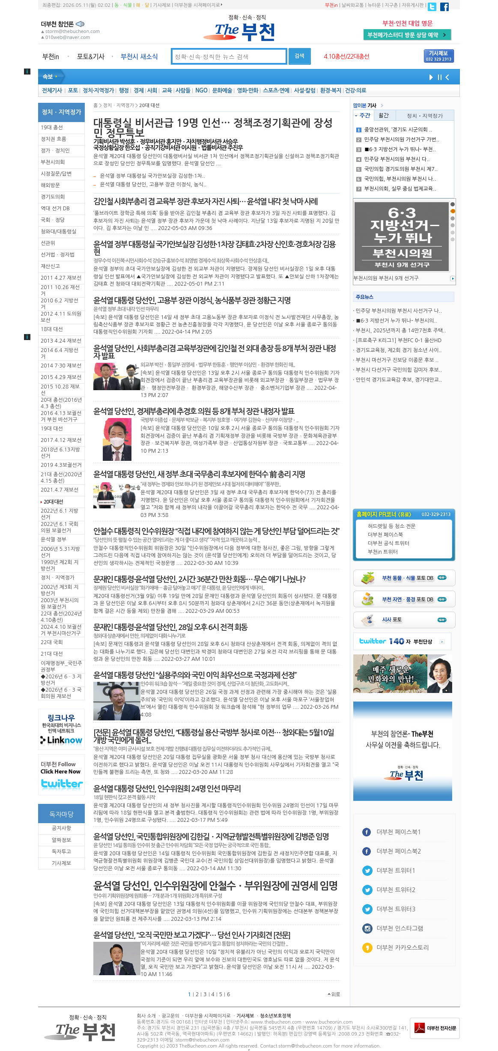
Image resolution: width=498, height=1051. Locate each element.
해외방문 (50, 185)
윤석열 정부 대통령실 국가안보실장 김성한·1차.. (152, 176)
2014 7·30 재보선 (61, 365)
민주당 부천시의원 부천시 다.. (393, 159)
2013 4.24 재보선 (61, 340)
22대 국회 (52, 642)
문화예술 (222, 90)
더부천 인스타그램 (399, 929)
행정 (123, 90)
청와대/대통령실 (58, 231)
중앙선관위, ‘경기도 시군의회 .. (394, 129)
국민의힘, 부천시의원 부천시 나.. (396, 179)
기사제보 (161, 5)
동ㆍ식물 (123, 5)
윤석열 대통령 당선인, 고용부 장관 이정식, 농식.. (153, 184)
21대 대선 (52, 654)
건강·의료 (355, 90)
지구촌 (391, 5)
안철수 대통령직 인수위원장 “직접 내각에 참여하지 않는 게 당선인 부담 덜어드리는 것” (216, 531)
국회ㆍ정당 (53, 220)
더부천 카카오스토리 (402, 948)
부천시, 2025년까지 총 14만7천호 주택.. (401, 330)
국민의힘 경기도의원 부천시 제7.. (397, 169)
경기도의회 (53, 197)
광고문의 (170, 1016)
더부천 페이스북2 (398, 851)
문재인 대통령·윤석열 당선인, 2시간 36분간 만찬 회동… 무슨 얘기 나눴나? (199, 579)
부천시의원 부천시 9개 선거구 (386, 278)
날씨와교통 (353, 5)
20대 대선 (53, 502)
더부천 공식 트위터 (388, 543)
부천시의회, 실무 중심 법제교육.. (396, 188)
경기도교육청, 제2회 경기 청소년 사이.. (399, 350)
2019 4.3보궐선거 (61, 465)
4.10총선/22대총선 (346, 57)
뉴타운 (374, 5)
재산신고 (50, 266)
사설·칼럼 (304, 90)
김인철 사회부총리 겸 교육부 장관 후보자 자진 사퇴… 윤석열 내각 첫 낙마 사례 (205, 202)
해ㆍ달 (142, 5)
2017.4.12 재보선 (61, 440)
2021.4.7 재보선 (59, 490)
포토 (73, 90)
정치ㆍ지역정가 (58, 577)
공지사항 (61, 828)
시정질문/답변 (56, 173)
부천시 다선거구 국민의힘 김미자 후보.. (399, 370)
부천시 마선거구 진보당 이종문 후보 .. (397, 360)
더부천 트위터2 (395, 890)
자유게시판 (413, 5)
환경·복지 (330, 90)
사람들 (183, 90)
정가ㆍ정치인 (55, 150)
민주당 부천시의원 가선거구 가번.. (397, 139)
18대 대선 (52, 329)
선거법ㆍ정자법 (58, 254)
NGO (201, 90)
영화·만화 (247, 90)
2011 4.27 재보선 (61, 278)
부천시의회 (53, 162)
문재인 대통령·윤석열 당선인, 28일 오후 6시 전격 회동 (170, 627)
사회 (152, 90)
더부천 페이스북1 (398, 832)
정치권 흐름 (53, 139)
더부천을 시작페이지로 (198, 5)
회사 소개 (146, 1016)
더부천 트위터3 (395, 909)
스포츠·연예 (276, 90)
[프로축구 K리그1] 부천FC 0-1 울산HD (398, 340)
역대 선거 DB (55, 208)
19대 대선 (52, 428)
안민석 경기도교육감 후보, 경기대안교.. (399, 379)
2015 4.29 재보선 (61, 377)
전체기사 (52, 90)
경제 (138, 90)
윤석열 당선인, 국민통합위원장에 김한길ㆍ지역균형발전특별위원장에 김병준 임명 (210, 837)
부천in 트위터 (383, 552)
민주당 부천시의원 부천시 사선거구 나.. (399, 311)
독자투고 (61, 851)
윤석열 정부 (53, 539)
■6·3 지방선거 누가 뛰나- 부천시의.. (396, 320)
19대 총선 (52, 127)
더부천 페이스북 (385, 534)
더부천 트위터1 (395, 871)
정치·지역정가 (98, 90)
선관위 (48, 243)
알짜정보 (61, 840)
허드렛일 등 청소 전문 (392, 526)
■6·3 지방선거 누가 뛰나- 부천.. (396, 149)
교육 (167, 90)
